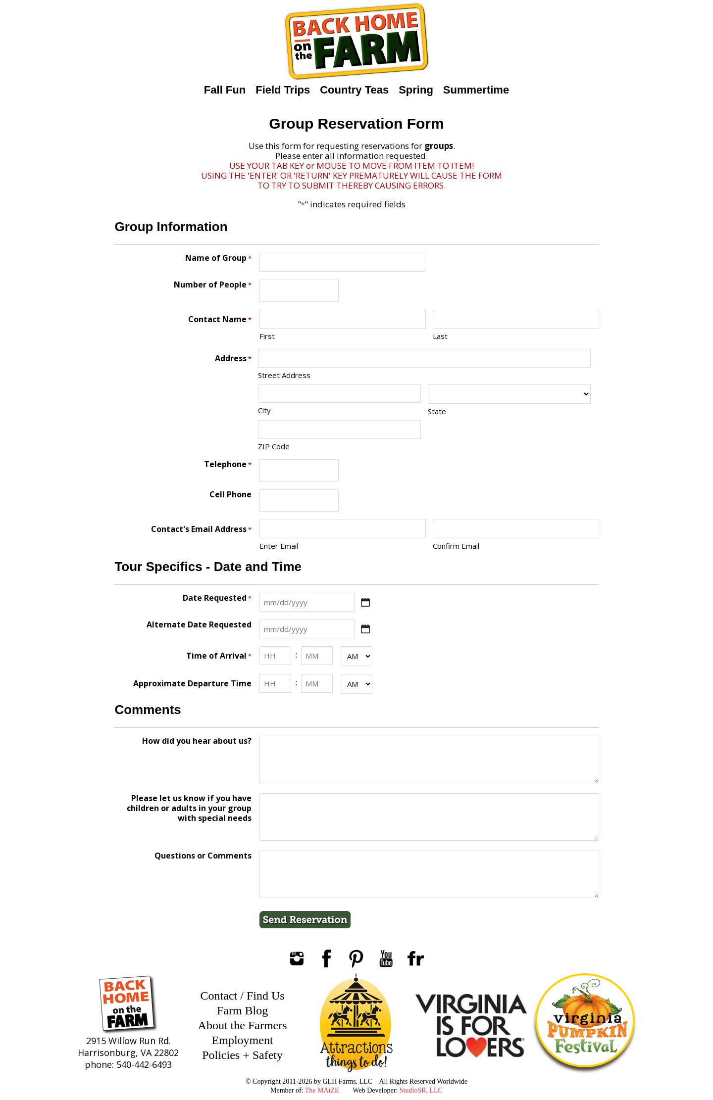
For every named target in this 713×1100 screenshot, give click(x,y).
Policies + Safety (242, 1055)
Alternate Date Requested (199, 625)
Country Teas (354, 90)
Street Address (284, 375)
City (264, 410)
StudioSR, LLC (421, 1090)
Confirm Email (456, 546)
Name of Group (218, 258)
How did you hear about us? (197, 741)
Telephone (228, 464)
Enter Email (278, 546)
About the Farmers (242, 1025)
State (437, 411)
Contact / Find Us (243, 995)
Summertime (476, 90)
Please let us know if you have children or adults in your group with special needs (189, 808)
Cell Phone (230, 494)
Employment (242, 1040)
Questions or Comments (203, 856)
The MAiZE (322, 1090)
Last (440, 336)
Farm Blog (242, 1010)
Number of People (213, 285)
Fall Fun (225, 90)
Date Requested (217, 598)
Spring (416, 90)
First (267, 336)
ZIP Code (274, 446)
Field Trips (282, 90)
